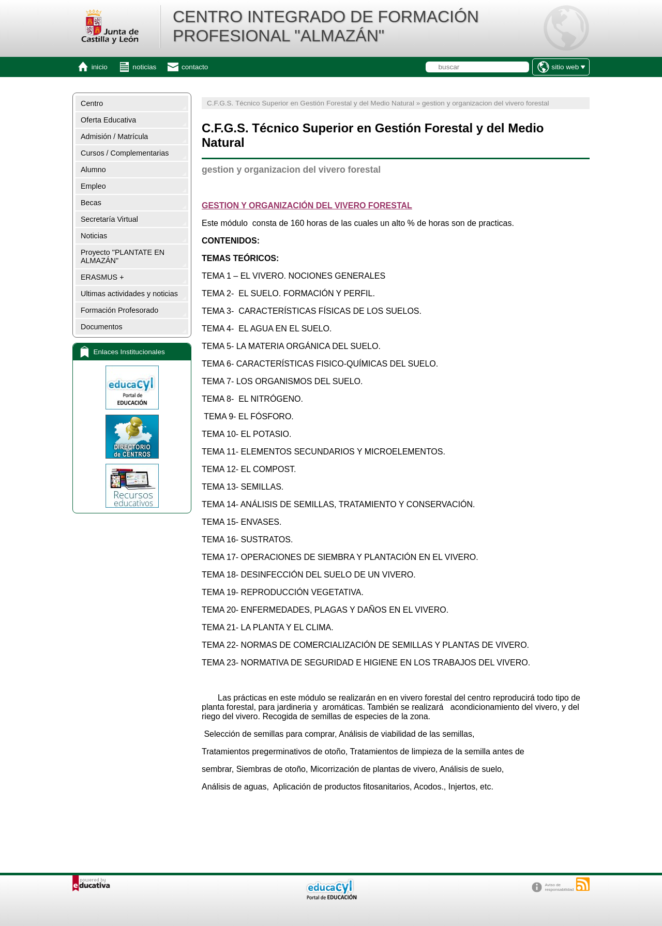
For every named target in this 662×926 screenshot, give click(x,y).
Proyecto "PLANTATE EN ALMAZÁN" (122, 256)
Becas (91, 203)
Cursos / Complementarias (125, 153)
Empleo (93, 186)
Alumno (93, 169)
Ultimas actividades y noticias (129, 294)
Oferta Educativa (108, 120)
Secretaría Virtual (109, 219)
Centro (92, 103)
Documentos (102, 327)
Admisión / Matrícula (114, 136)
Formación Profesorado (119, 310)
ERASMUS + (102, 277)
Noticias (94, 236)
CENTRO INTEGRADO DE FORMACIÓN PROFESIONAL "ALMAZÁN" (326, 26)
